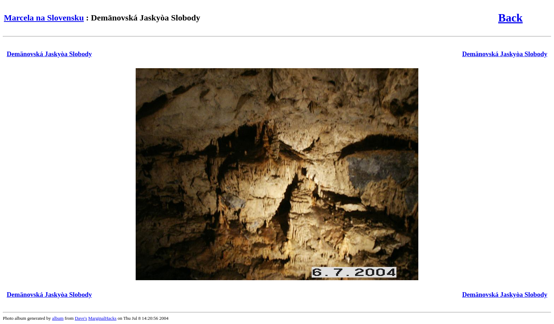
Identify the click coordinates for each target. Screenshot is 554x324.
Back (510, 17)
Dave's (81, 318)
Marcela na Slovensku (44, 17)
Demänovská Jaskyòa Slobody (49, 54)
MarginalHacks (102, 318)
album (58, 318)
